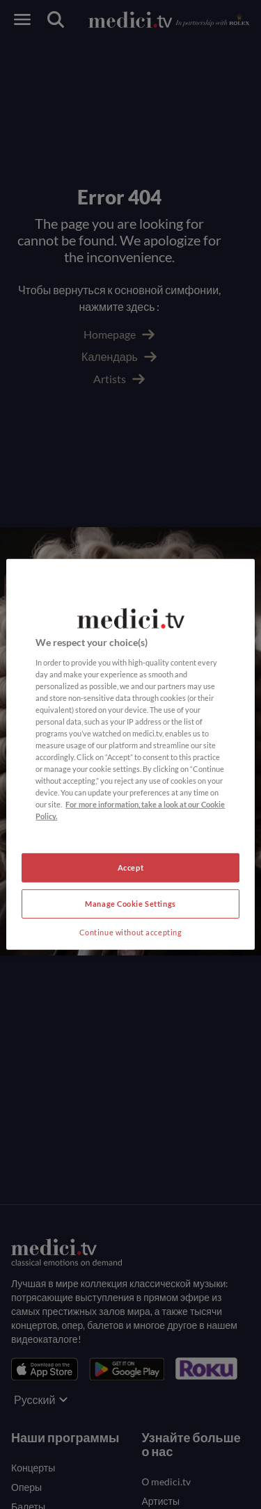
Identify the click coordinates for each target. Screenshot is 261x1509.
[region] (130, 754)
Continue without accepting (130, 932)
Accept (130, 867)
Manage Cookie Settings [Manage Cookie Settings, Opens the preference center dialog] (130, 903)
